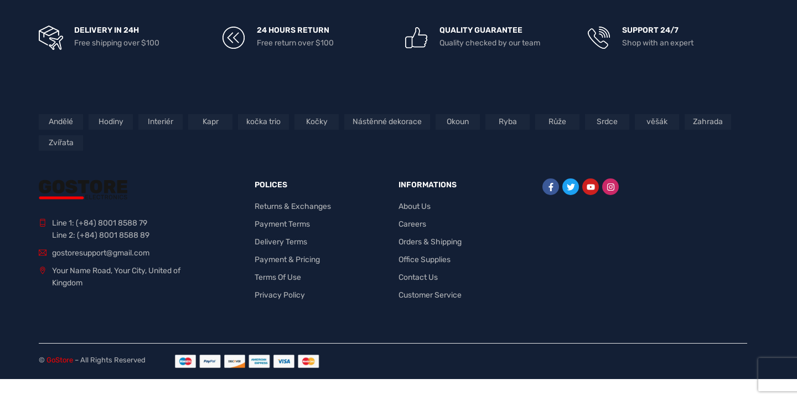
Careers (412, 224)
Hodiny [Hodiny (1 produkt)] (111, 121)
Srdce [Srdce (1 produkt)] (607, 121)
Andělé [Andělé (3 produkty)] (61, 121)
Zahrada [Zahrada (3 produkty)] (708, 121)
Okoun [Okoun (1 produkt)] (458, 121)
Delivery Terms (281, 242)
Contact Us (418, 277)
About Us (414, 206)
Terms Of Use (278, 277)
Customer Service (430, 295)
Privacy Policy (280, 295)
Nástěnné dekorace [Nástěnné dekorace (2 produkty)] (387, 121)
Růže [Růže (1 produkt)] (557, 121)
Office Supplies (424, 259)
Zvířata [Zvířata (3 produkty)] (61, 142)
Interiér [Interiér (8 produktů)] (160, 121)
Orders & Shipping (430, 242)
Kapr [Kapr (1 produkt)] (211, 121)
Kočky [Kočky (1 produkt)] (317, 121)
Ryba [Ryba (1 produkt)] (508, 121)
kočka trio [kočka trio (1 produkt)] (263, 121)
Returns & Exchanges (293, 206)
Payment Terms (282, 224)
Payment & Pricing (287, 259)
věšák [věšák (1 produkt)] (656, 121)
